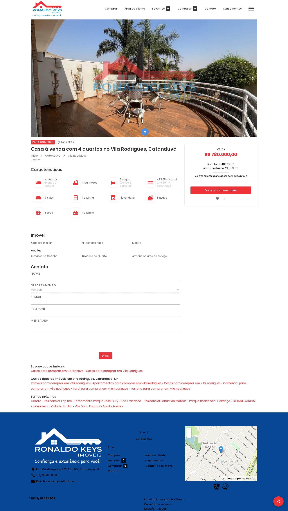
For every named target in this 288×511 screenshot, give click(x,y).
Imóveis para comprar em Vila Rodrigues (60, 383)
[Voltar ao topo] (144, 432)
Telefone (38, 308)
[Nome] (105, 278)
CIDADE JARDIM (244, 401)
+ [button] (189, 430)
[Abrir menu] (251, 9)
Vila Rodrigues (77, 155)
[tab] (145, 132)
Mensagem (39, 320)
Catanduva (52, 155)
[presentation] (106, 342)
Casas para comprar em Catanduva (57, 371)
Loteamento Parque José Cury (96, 401)
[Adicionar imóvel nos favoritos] (217, 199)
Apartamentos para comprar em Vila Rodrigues (126, 383)
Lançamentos (232, 8)
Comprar (111, 8)
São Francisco (131, 401)
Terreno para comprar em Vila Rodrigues (160, 389)
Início (34, 155)
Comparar (187, 8)
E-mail (36, 297)
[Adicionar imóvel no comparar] (225, 199)
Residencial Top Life (58, 401)
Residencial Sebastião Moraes (165, 401)
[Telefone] (105, 313)
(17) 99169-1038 (46, 475)
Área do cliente (135, 8)
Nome (35, 273)
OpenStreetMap (245, 478)
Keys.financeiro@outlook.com (56, 481)
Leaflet (226, 478)
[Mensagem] (105, 327)
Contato (210, 8)
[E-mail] (105, 302)
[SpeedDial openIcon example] (278, 501)
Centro (36, 401)
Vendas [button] (36, 290)
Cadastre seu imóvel (159, 466)
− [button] (189, 435)
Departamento (43, 285)
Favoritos (161, 8)
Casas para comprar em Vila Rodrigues (114, 371)
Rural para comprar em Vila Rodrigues (100, 389)
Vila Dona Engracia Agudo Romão (99, 406)
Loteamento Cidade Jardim (52, 406)
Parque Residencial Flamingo (209, 401)
